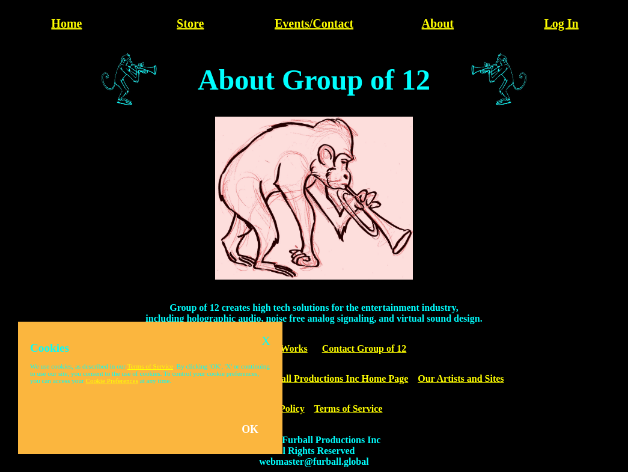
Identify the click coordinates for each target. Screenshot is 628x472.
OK (250, 429)
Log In (561, 23)
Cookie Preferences (112, 380)
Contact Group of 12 (364, 348)
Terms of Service (348, 408)
